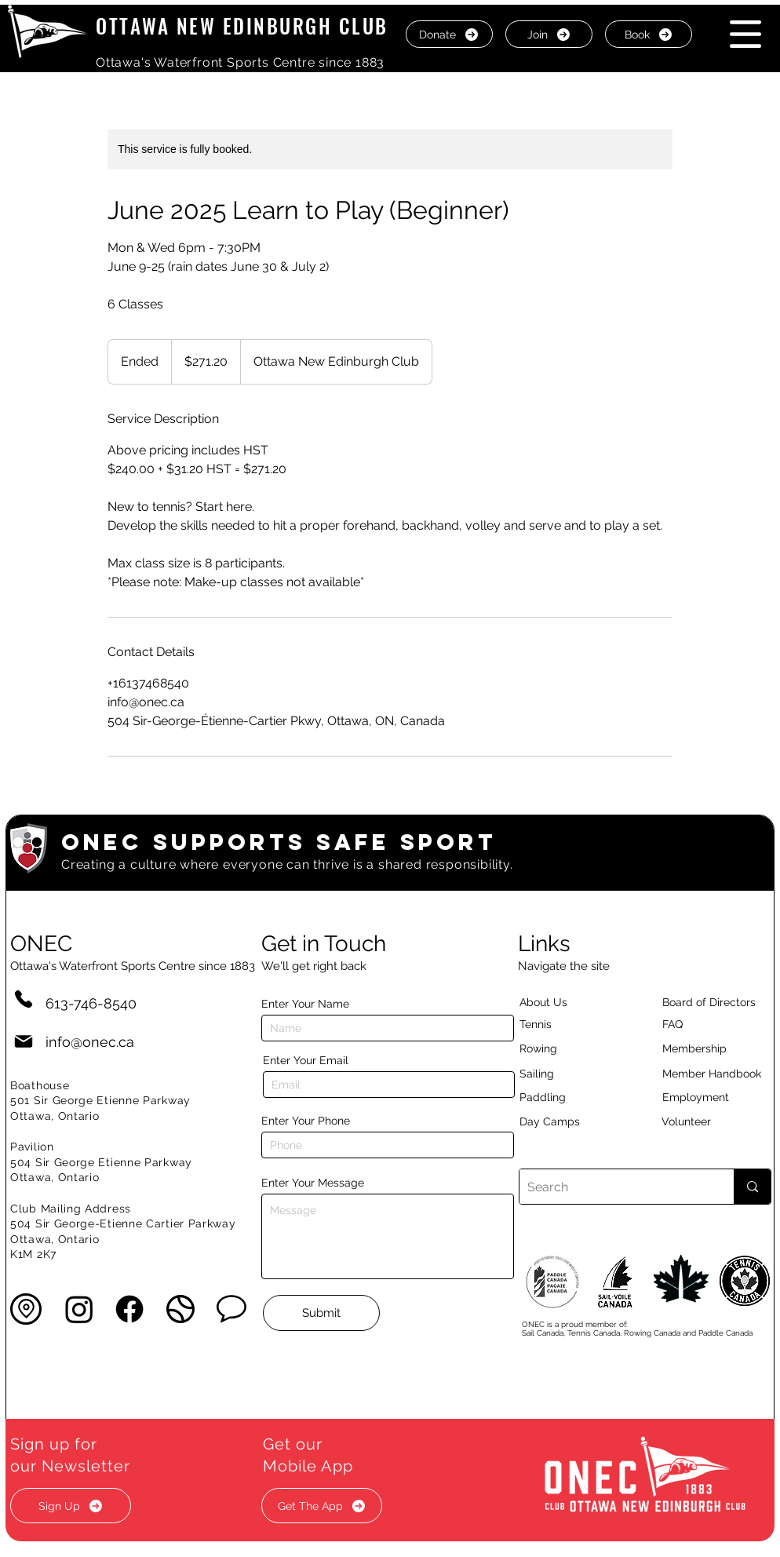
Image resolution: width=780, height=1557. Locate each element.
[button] (745, 34)
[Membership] (702, 1048)
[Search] (614, 1186)
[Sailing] (566, 1073)
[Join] (548, 34)
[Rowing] (552, 1048)
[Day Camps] (566, 1121)
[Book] (648, 34)
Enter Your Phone (305, 1120)
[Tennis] (545, 1024)
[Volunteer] (713, 1121)
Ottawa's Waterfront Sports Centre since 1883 (240, 62)
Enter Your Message (312, 1182)
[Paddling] (559, 1097)
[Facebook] (129, 1309)
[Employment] (714, 1097)
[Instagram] (79, 1309)
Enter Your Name (305, 1003)
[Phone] (23, 999)
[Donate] (449, 34)
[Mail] (23, 1042)
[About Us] (571, 1002)
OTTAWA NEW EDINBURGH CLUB (242, 25)
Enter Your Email (305, 1060)
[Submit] (321, 1313)
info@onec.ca (90, 1042)
